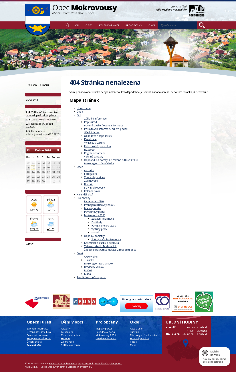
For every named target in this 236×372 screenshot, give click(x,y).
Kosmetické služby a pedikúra (101, 242)
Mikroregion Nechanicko (98, 263)
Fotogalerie (91, 173)
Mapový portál (92, 208)
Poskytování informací (39, 338)
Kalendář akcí (109, 25)
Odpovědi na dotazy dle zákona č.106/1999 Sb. (111, 160)
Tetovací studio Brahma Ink (100, 246)
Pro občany (133, 25)
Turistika (89, 260)
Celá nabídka (34, 345)
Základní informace (95, 118)
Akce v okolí (91, 256)
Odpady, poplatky (94, 236)
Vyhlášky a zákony (94, 142)
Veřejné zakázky (93, 156)
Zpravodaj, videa (70, 335)
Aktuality (89, 170)
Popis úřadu (91, 122)
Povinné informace (37, 335)
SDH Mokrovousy (94, 187)
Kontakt (96, 232)
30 (28, 162)
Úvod (66, 25)
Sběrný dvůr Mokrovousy (106, 239)
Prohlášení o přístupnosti (91, 277)
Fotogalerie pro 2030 (103, 225)
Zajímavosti (91, 180)
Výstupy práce (99, 229)
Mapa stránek (86, 363)
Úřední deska (92, 132)
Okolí (152, 25)
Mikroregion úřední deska (99, 163)
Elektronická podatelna (97, 146)
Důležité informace (106, 338)
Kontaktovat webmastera (63, 363)
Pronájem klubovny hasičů (99, 205)
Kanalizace (90, 139)
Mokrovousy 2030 (94, 215)
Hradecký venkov (94, 267)
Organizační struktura (39, 331)
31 (33, 162)
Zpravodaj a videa (94, 177)
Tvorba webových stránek (53, 366)
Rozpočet (89, 149)
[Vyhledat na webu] (202, 25)
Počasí (88, 270)
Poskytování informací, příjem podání (106, 129)
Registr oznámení (94, 153)
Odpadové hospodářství (98, 136)
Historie (88, 184)
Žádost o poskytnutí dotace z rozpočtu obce (110, 249)
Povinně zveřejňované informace (103, 125)
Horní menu (84, 108)
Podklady (96, 222)
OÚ (77, 25)
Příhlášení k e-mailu (37, 85)
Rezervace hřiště (94, 201)
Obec (89, 25)
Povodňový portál (94, 211)
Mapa (87, 274)
